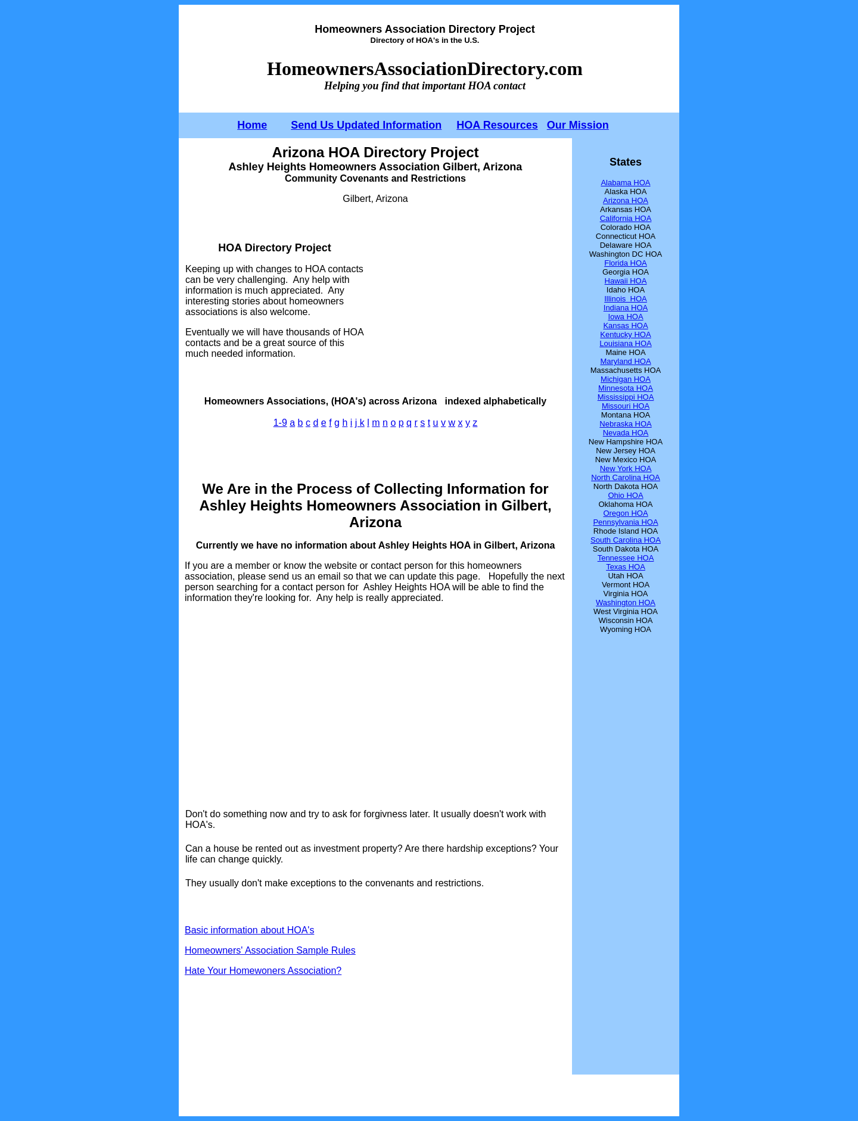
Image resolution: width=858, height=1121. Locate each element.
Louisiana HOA (625, 343)
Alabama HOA (625, 182)
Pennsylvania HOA (625, 522)
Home (252, 125)
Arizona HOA (625, 200)
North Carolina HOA (625, 477)
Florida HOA (625, 263)
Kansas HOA (625, 325)
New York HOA (626, 468)
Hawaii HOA (626, 280)
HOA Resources (496, 125)
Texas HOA (625, 566)
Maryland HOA (625, 361)
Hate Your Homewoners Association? (263, 971)
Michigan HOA (626, 379)
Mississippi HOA (626, 397)
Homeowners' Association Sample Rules (270, 950)
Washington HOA (625, 602)
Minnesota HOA (625, 388)
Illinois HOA (625, 298)
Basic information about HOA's (249, 930)
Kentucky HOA (625, 334)
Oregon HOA (625, 513)
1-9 (280, 423)
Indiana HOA (626, 307)
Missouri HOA (625, 405)
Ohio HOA (625, 495)
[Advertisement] (465, 300)
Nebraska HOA (625, 423)
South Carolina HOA (625, 539)
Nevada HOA (626, 432)
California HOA (626, 218)
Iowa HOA (625, 316)
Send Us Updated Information (366, 125)
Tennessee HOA (626, 557)
